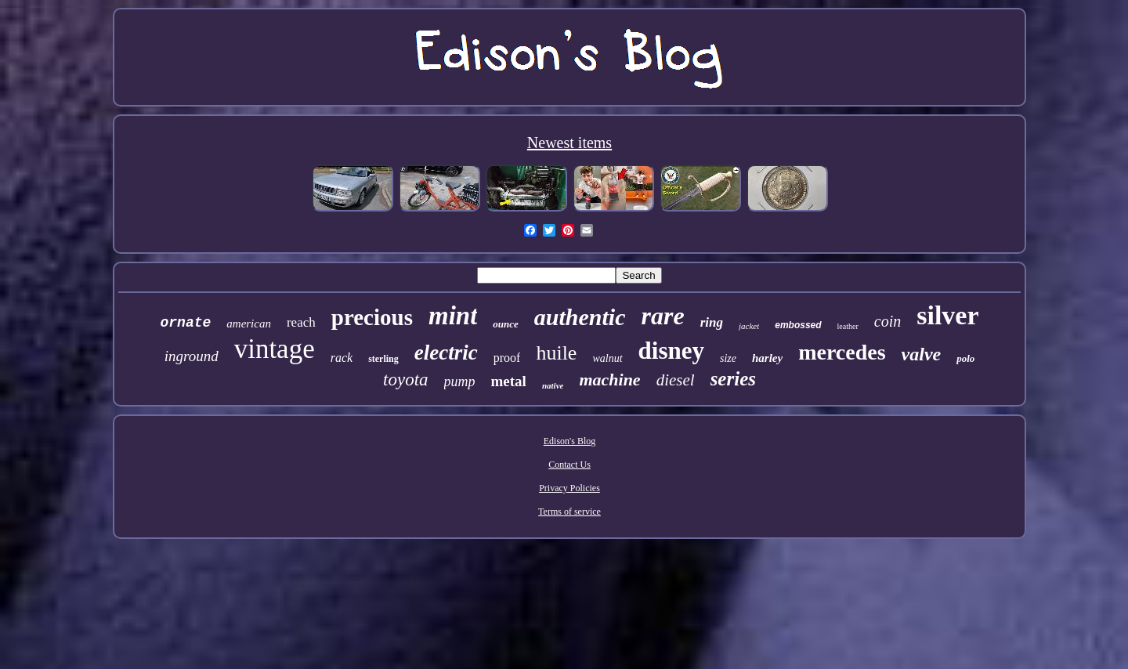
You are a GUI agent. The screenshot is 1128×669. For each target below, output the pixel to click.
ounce (506, 324)
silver (947, 315)
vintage (274, 349)
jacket (749, 326)
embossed (798, 325)
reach (301, 322)
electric (446, 352)
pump (459, 381)
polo (965, 358)
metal (508, 381)
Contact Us (569, 464)
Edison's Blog (570, 441)
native (553, 385)
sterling (383, 358)
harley (767, 358)
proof (507, 357)
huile (556, 353)
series (733, 378)
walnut (607, 358)
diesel (675, 380)
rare (663, 316)
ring (711, 322)
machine (609, 379)
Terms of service (569, 511)
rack (341, 357)
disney (671, 350)
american (248, 323)
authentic (580, 317)
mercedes (841, 352)
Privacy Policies (569, 488)
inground (191, 356)
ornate (185, 323)
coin (887, 321)
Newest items (569, 142)
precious (372, 317)
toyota (405, 379)
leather (848, 326)
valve (922, 354)
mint (452, 316)
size (728, 358)
